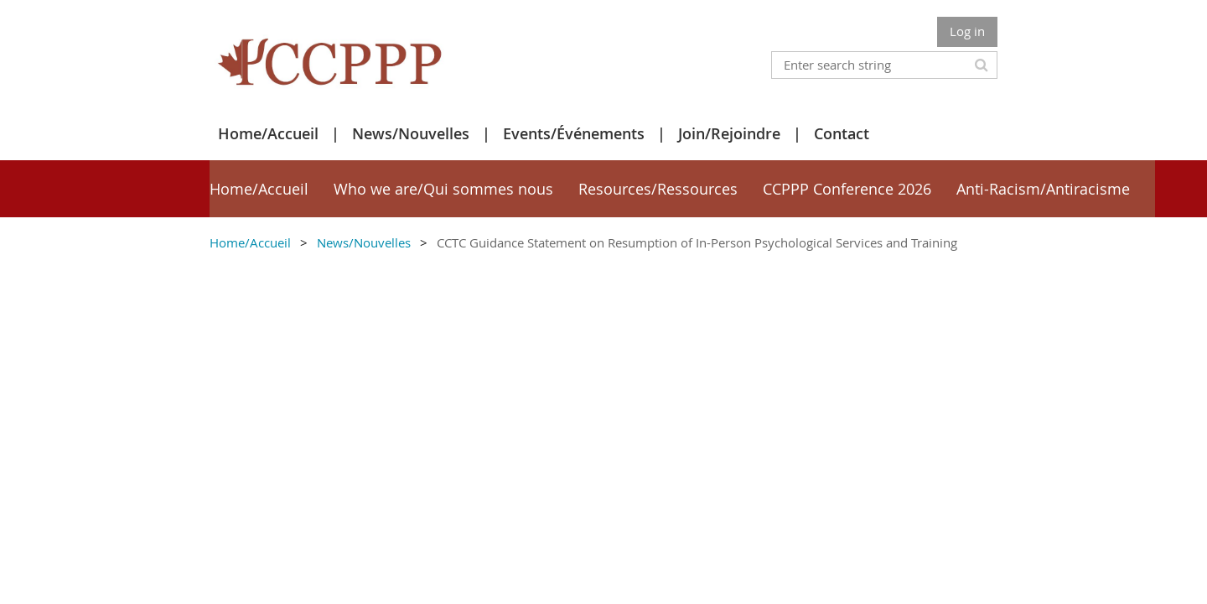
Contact (841, 133)
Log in (967, 31)
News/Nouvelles (410, 133)
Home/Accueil (268, 133)
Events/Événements (574, 133)
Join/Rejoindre (729, 133)
